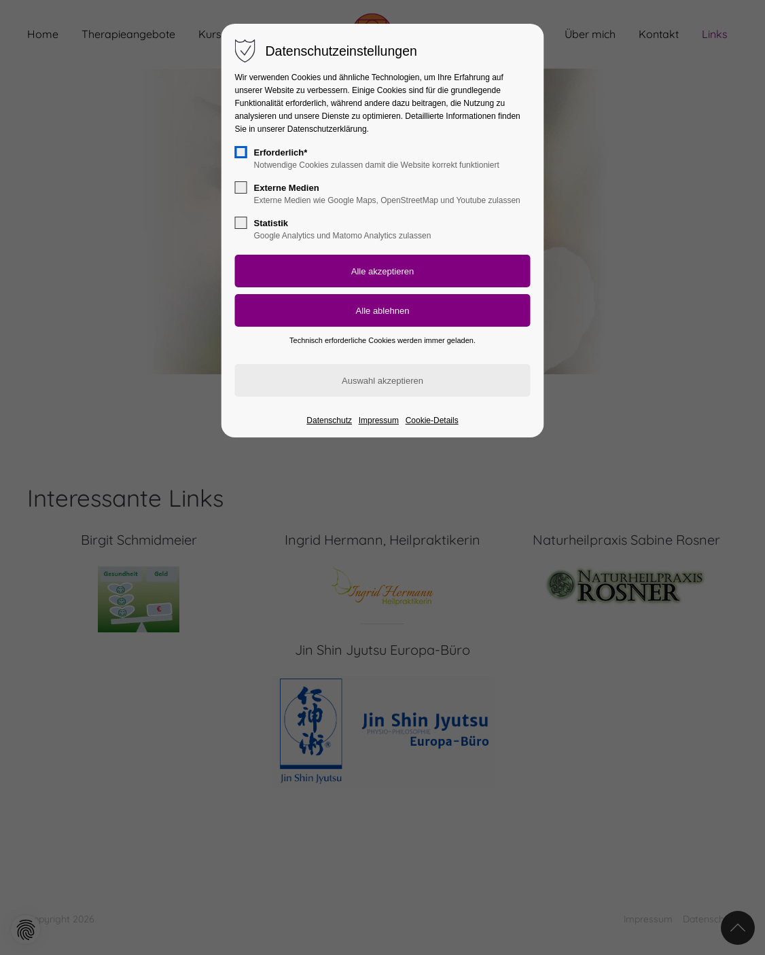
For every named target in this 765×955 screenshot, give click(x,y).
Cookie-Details (432, 420)
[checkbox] (241, 152)
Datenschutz (329, 420)
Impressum (379, 420)
